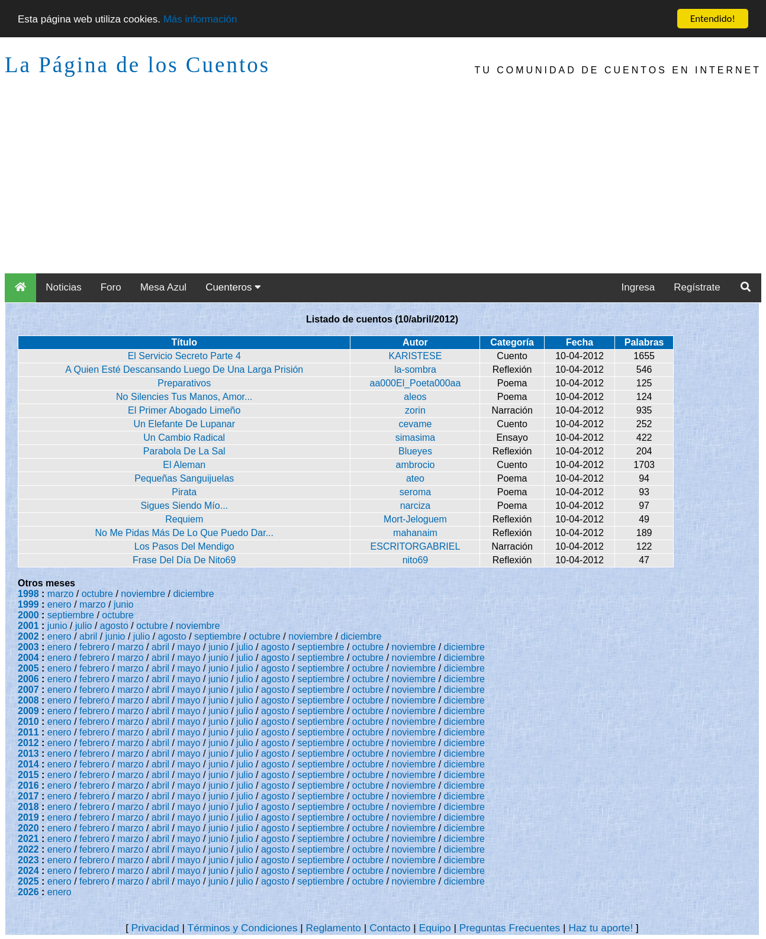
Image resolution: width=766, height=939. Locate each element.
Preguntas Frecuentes (510, 928)
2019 (28, 817)
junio (124, 604)
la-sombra (415, 369)
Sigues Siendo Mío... (184, 506)
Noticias (63, 287)
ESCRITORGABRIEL (416, 546)
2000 (28, 615)
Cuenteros (233, 287)
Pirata (184, 492)
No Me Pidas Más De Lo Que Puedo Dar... (184, 533)
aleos (415, 397)
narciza (415, 506)
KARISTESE (415, 356)
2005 (28, 668)
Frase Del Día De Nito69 (184, 560)
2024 (28, 871)
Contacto (389, 928)
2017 (28, 796)
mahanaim (415, 533)
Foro (111, 287)
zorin (415, 410)
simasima (415, 438)
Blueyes (415, 451)
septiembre (70, 615)
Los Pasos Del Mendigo (184, 546)
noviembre (143, 594)
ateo (415, 478)
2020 (28, 828)
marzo (60, 594)
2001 (28, 626)
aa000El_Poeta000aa (415, 383)
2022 (28, 849)
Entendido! (712, 18)
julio (83, 626)
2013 (28, 753)
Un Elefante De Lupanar (184, 424)
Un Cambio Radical (184, 438)
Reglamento (333, 928)
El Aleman (184, 465)
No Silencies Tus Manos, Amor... (184, 397)
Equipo (435, 928)
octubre (97, 594)
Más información (200, 19)
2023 (28, 860)
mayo (189, 647)
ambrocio (415, 465)
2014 (28, 764)
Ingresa (638, 287)
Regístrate (697, 287)
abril (88, 636)
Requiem (184, 519)
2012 (28, 743)
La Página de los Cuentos (137, 65)
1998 (28, 594)
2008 (28, 700)
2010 (28, 722)
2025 (28, 881)
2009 (28, 711)
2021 (28, 839)
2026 (28, 892)
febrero (94, 647)
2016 (28, 785)
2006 (28, 679)
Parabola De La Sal (184, 451)
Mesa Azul (163, 287)
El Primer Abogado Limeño (184, 410)
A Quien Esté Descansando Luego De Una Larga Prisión (184, 369)
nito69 (416, 560)
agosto (114, 626)
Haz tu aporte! (600, 928)
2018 (28, 807)
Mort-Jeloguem (415, 519)
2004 (28, 658)
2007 (28, 690)
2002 (28, 636)
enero (59, 604)
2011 (28, 732)
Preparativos (184, 383)
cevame (415, 424)
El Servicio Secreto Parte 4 (184, 356)
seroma (415, 492)
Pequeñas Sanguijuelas (184, 478)
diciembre (193, 594)
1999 (28, 604)
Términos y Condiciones (243, 928)
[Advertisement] (383, 184)
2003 (28, 647)
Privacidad (155, 928)
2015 (28, 775)
